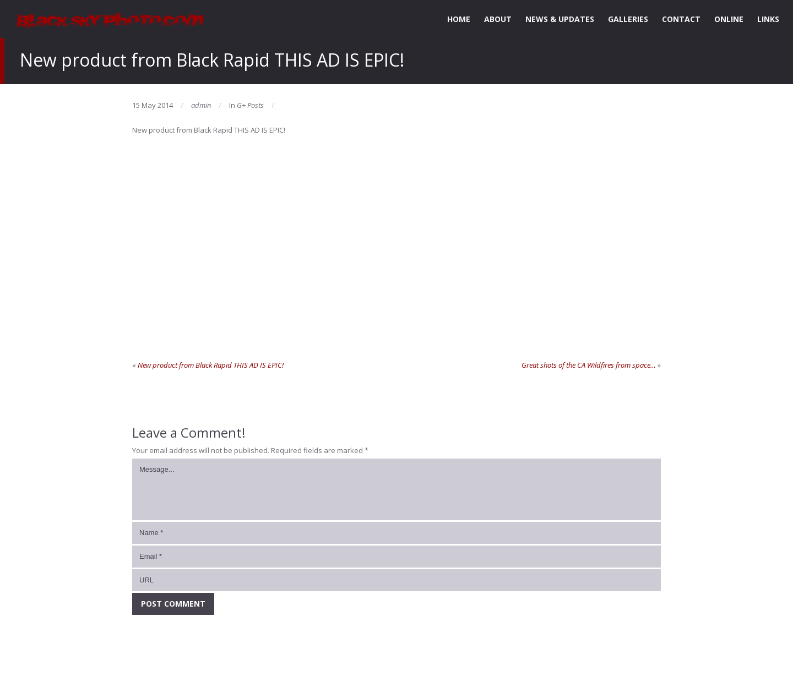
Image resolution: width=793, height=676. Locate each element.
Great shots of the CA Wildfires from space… (589, 365)
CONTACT (681, 19)
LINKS (768, 19)
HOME (458, 19)
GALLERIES (628, 19)
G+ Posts (250, 105)
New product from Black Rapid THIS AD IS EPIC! (211, 365)
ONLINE (728, 19)
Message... (396, 489)
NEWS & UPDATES (559, 19)
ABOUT (498, 19)
